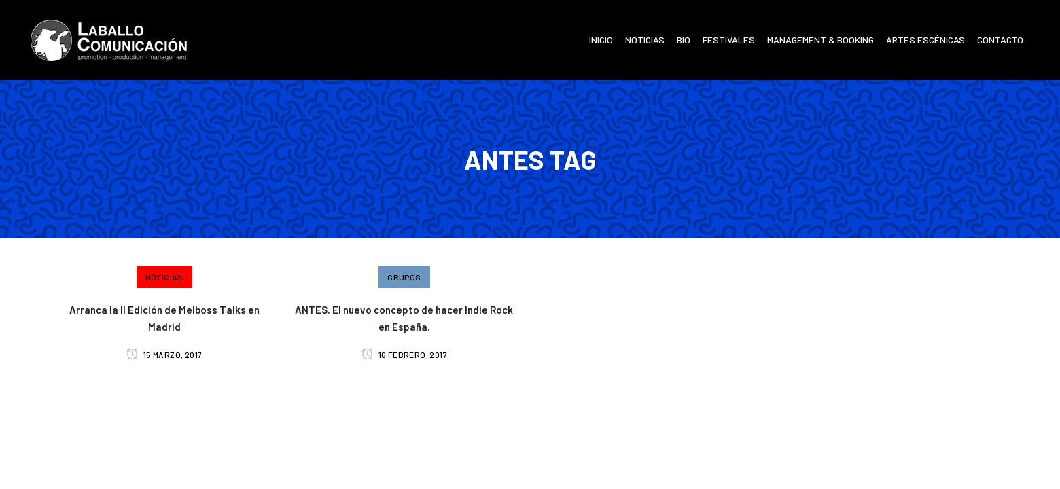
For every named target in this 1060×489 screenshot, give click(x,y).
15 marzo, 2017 (164, 354)
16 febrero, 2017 (404, 354)
